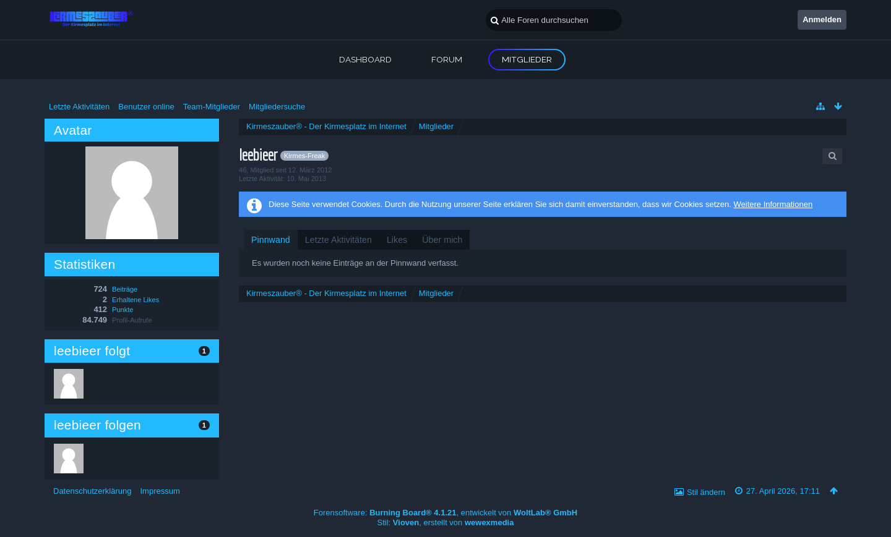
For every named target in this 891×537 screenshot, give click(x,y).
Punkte (122, 309)
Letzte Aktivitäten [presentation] (338, 240)
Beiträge (124, 289)
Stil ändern (706, 492)
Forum (446, 59)
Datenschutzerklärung (92, 491)
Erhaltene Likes (135, 299)
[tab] (271, 240)
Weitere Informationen (772, 204)
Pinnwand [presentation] (270, 240)
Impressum (159, 491)
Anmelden (822, 19)
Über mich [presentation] (442, 240)
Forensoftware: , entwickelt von (445, 512)
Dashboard (365, 59)
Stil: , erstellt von (445, 522)
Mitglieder (527, 59)
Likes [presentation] (397, 240)
